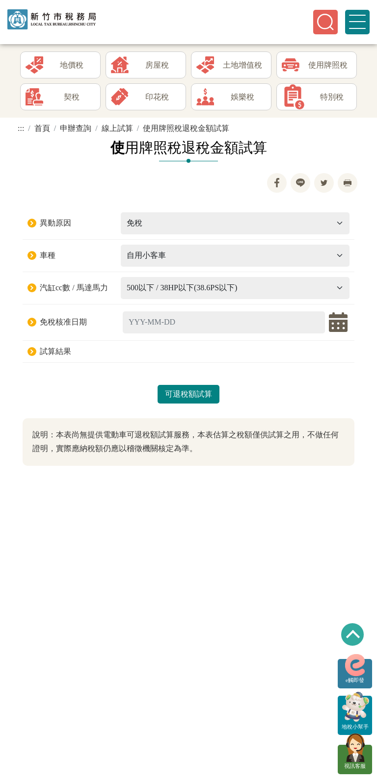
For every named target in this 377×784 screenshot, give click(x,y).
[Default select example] (235, 223)
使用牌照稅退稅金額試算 (186, 128)
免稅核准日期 (63, 322)
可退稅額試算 (188, 394)
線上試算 (117, 128)
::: (21, 128)
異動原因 (55, 223)
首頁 (42, 128)
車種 (47, 255)
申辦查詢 (75, 128)
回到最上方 (352, 634)
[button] (325, 22)
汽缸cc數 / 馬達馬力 (74, 287)
